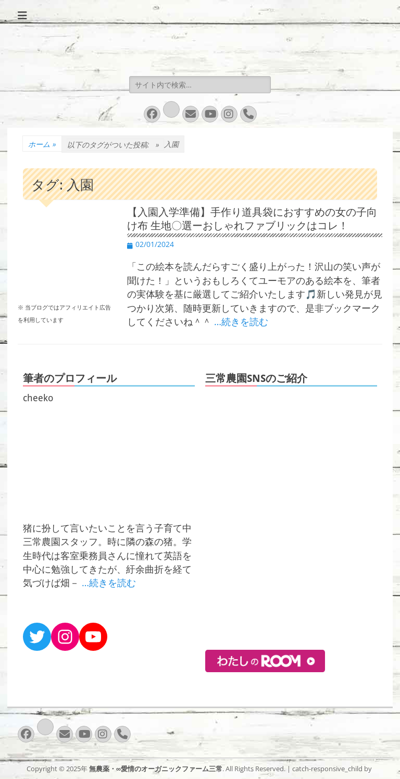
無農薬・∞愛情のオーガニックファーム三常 (155, 768)
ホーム (42, 144)
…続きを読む (241, 321)
